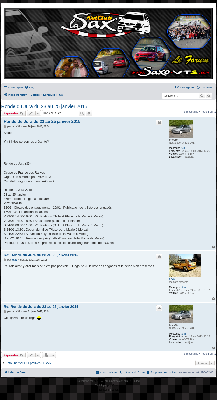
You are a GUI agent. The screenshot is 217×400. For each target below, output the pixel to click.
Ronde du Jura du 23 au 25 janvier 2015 (44, 106)
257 (184, 287)
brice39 (173, 139)
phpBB (97, 381)
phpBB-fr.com (114, 385)
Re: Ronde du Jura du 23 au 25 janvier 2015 (41, 255)
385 (184, 148)
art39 (172, 279)
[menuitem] (29, 87)
